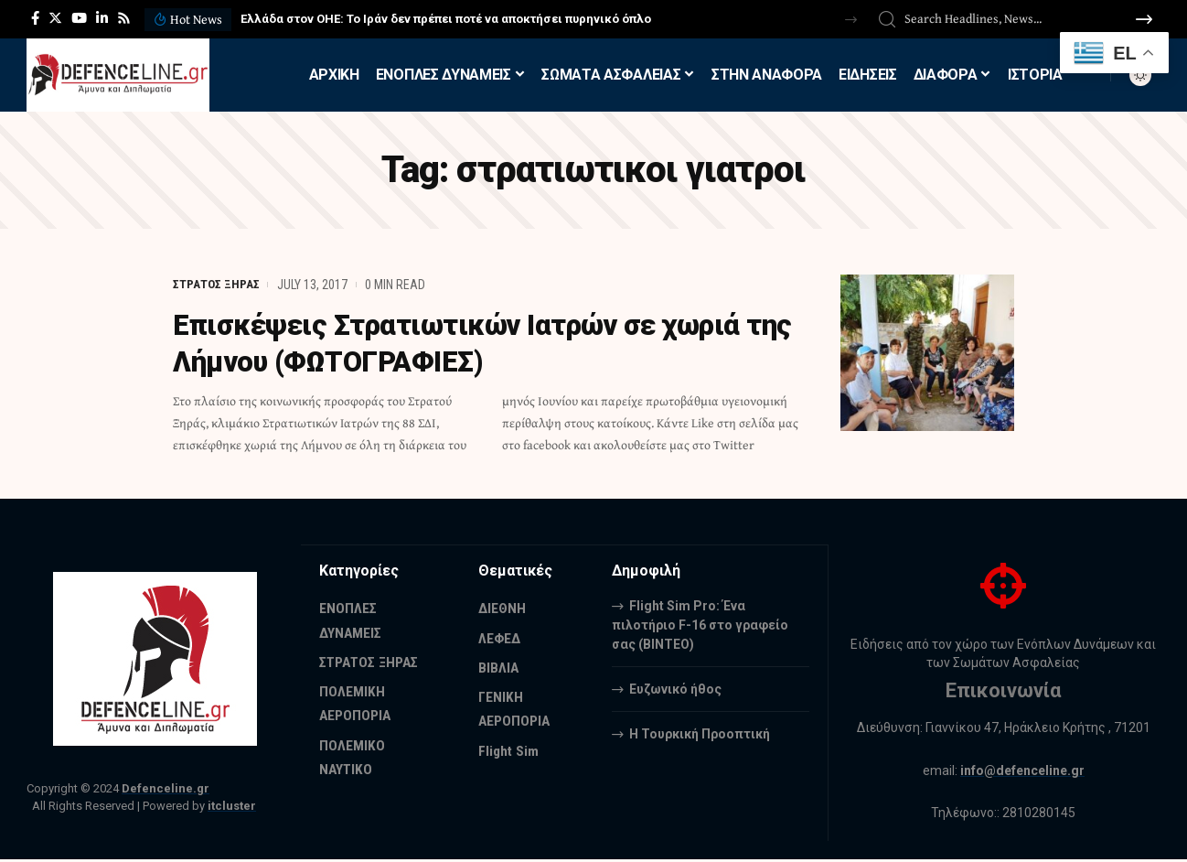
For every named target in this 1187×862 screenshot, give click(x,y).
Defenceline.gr (165, 788)
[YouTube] (79, 18)
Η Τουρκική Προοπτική (699, 733)
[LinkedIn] (101, 18)
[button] (851, 20)
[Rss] (123, 18)
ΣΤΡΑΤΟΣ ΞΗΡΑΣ (217, 284)
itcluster (232, 806)
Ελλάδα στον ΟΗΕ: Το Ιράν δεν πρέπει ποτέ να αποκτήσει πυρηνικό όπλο (446, 19)
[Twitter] (55, 18)
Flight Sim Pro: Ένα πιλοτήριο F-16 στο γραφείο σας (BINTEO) (700, 624)
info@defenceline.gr (1022, 770)
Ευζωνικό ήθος (675, 688)
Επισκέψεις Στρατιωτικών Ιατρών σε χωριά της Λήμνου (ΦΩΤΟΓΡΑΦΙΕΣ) (469, 343)
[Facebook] (35, 18)
